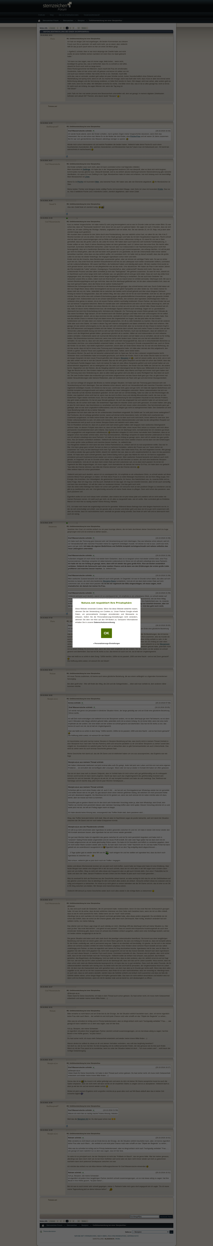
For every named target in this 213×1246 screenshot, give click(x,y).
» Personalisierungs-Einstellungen (106, 643)
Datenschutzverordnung (104, 622)
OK (106, 633)
